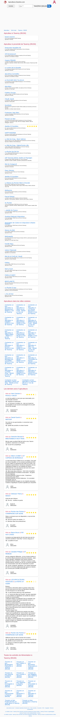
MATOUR (9, 419)
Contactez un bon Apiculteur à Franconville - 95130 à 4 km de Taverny (20, 333)
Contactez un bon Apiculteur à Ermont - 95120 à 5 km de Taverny (9, 346)
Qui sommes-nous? (10, 708)
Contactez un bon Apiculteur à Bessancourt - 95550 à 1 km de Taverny (9, 308)
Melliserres (8, 190)
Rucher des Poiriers (17, 511)
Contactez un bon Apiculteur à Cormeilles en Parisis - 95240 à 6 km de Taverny (32, 359)
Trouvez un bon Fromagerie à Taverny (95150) (9, 684)
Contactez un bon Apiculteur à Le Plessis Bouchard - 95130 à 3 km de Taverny (32, 309)
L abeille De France (11, 210)
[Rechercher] (49, 6)
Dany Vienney (9, 170)
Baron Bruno (15, 532)
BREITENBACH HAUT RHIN (15, 438)
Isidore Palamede (10, 250)
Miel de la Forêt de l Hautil (13, 256)
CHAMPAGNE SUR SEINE (14, 513)
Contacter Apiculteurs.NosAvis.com (22, 708)
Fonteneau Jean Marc (12, 112)
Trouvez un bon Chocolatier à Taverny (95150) (32, 684)
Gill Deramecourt (10, 54)
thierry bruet (9, 268)
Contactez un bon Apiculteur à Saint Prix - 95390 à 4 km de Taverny (32, 333)
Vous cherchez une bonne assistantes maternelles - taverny (29, 714)
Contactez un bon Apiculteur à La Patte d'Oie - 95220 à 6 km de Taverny (9, 372)
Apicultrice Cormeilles (12, 73)
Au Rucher (8, 202)
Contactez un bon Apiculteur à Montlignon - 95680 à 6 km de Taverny (20, 371)
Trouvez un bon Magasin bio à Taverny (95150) (32, 675)
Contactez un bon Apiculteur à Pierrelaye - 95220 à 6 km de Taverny (32, 371)
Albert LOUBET (16, 456)
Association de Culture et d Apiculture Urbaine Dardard (20, 223)
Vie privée (39, 708)
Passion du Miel (10, 118)
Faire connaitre (33, 708)
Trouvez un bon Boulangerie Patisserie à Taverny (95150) (9, 665)
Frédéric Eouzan (10, 92)
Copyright (47, 708)
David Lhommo (10, 36)
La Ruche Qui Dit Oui (12, 151)
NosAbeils (8, 105)
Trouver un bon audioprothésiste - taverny (31, 713)
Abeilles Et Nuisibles (11, 126)
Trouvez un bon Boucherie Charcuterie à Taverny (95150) (32, 665)
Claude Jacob (9, 98)
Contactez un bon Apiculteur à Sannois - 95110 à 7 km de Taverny (29, 382)
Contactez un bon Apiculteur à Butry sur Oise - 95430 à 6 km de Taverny (12, 382)
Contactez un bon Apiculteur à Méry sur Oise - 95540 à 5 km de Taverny (32, 347)
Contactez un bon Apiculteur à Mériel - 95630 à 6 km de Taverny (20, 358)
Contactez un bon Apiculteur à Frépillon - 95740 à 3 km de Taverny (9, 321)
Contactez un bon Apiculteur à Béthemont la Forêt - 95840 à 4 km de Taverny (32, 322)
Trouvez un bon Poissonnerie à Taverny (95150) (9, 693)
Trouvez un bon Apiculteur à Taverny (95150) (32, 693)
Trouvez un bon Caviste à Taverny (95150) (21, 675)
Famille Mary (9, 243)
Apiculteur (8, 86)
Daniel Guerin (15, 417)
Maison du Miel (10, 230)
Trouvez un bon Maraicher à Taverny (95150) (20, 693)
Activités (11, 6)
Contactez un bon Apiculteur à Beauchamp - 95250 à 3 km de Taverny (20, 321)
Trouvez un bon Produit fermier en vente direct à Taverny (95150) (12, 702)
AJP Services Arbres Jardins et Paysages (18, 157)
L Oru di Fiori (9, 293)
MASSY (8, 496)
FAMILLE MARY (10, 275)
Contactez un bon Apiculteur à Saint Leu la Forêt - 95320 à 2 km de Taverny (20, 309)
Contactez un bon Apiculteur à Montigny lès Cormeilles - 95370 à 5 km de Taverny (9, 359)
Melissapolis (9, 236)
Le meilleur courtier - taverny (10, 714)
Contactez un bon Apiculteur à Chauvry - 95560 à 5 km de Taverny (20, 346)
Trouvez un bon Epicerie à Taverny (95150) (9, 675)
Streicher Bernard (17, 436)
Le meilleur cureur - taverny (10, 711)
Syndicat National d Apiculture (15, 216)
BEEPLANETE (9, 281)
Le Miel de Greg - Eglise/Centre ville (17, 145)
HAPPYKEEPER (10, 132)
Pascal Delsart (9, 196)
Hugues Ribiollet (10, 60)
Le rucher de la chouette (13, 67)
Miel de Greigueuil (11, 164)
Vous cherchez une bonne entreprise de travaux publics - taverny (30, 711)
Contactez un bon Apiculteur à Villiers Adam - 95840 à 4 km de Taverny (9, 334)
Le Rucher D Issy (10, 287)
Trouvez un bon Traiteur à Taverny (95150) (21, 664)
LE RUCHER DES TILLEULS (14, 80)
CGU (43, 708)
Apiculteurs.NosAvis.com (16, 2)
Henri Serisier (15, 393)
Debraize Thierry (16, 494)
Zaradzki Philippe (16, 552)
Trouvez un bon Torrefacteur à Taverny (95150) (29, 702)
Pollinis (7, 262)
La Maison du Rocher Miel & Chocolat (17, 182)
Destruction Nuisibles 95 (13, 47)
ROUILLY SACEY (11, 395)
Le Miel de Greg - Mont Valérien (15, 139)
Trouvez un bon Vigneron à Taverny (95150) (20, 683)
